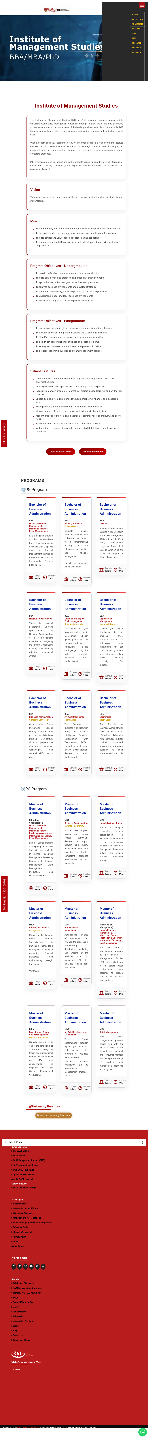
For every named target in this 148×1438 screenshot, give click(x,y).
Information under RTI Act (24, 1218)
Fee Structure (18, 1321)
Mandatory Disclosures (23, 1223)
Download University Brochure (53, 1125)
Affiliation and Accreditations (26, 1227)
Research (137, 41)
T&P (134, 31)
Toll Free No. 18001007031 (4, 893)
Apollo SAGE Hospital (22, 1189)
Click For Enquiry (4, 433)
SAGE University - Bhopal (24, 1197)
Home (135, 12)
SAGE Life (136, 45)
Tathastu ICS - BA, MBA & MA (26, 1302)
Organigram (17, 1256)
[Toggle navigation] (142, 5)
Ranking (136, 50)
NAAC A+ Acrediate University (26, 1298)
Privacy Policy (18, 1246)
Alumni (15, 1251)
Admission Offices (20, 1350)
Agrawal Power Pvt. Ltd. (23, 1184)
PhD (134, 36)
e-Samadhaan (18, 1213)
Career (15, 1335)
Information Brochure (22, 1331)
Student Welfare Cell (21, 1242)
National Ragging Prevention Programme (31, 1232)
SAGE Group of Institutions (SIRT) (28, 1170)
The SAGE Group (20, 1161)
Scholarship (17, 1326)
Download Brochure (93, 461)
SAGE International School (24, 1175)
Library (15, 1317)
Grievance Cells (19, 1237)
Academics (137, 26)
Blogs (14, 1307)
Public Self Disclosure (22, 1293)
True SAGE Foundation (22, 1180)
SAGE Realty (18, 1165)
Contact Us (17, 1345)
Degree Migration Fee (22, 1312)
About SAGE (138, 17)
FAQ (14, 1340)
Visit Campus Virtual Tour (25, 1372)
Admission (137, 22)
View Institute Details (60, 461)
